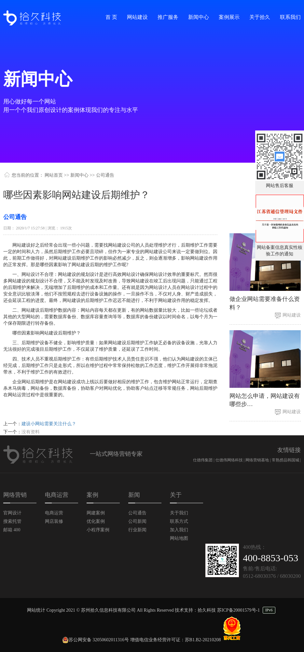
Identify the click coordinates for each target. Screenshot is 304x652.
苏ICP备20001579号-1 (238, 610)
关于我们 (179, 512)
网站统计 (36, 610)
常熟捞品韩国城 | (286, 460)
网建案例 (96, 512)
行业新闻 (137, 529)
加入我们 (179, 529)
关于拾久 (259, 17)
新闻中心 (198, 17)
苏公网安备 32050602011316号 (95, 639)
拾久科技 (207, 610)
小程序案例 (98, 529)
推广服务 (168, 17)
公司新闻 (137, 521)
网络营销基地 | (258, 460)
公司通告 (137, 512)
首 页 (111, 17)
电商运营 (54, 512)
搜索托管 (12, 521)
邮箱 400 (12, 529)
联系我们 (290, 17)
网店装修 (54, 521)
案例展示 (229, 17)
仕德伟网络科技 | (230, 460)
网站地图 (179, 538)
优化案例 (96, 521)
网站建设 (137, 17)
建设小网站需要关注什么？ (48, 423)
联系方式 (179, 521)
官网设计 (12, 512)
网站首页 (54, 175)
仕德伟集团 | (204, 460)
